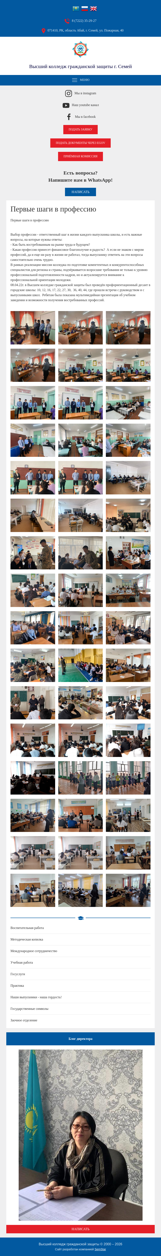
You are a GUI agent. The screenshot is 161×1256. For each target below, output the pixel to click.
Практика (17, 985)
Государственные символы (29, 1008)
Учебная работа (21, 962)
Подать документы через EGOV (80, 143)
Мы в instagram (85, 93)
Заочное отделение (23, 1020)
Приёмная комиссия (80, 156)
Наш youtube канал (85, 105)
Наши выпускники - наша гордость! (36, 997)
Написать (80, 192)
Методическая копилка (26, 939)
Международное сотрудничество (33, 951)
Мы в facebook (85, 116)
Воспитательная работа (27, 928)
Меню (80, 80)
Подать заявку (80, 129)
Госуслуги (17, 974)
